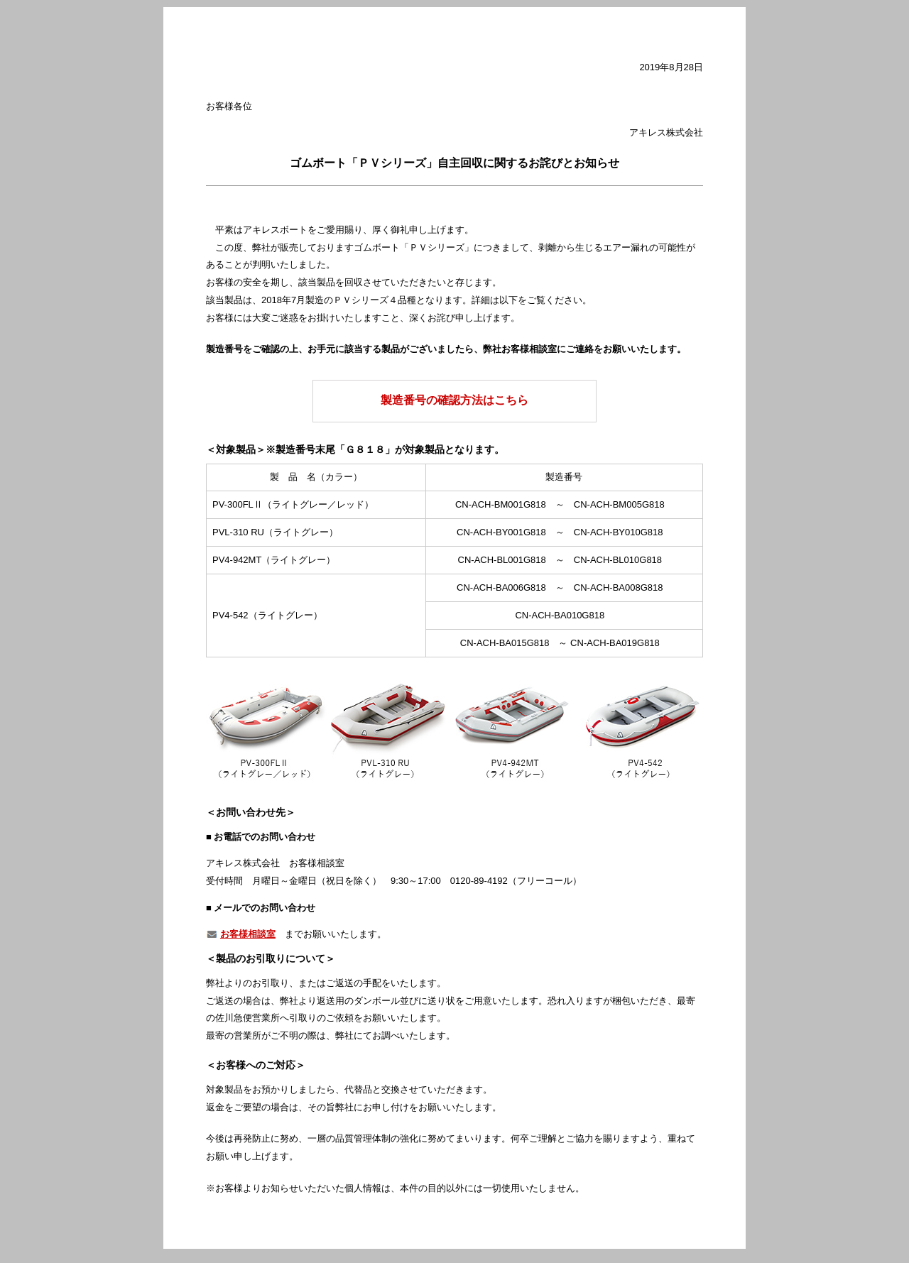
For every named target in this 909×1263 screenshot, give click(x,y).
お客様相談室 (248, 934)
